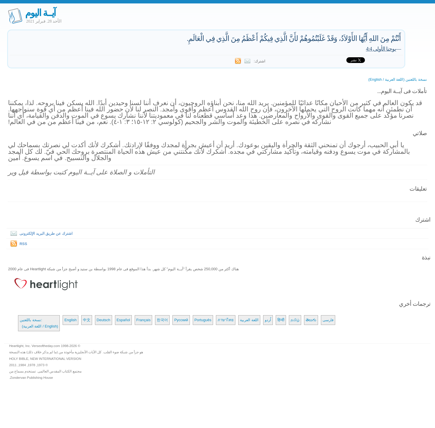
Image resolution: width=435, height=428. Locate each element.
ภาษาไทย (226, 320)
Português (202, 320)
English (70, 320)
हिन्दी (280, 320)
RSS (23, 244)
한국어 (162, 320)
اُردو (268, 320)
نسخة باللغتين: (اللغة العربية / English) (39, 323)
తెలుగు (311, 320)
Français (143, 320)
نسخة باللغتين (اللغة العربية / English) (397, 79)
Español (123, 320)
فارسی (328, 320)
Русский (181, 320)
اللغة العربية (249, 320)
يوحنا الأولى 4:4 (381, 49)
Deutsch (103, 320)
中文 (86, 320)
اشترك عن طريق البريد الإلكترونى (40, 233)
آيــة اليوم (40, 12)
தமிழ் (295, 320)
